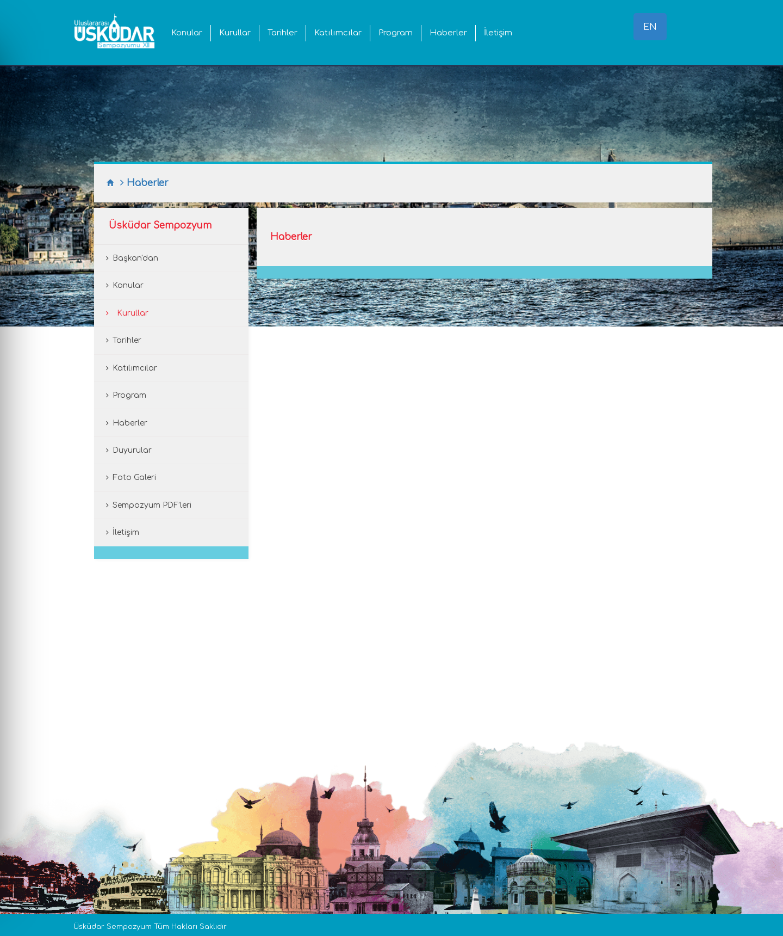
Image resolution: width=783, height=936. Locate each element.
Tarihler (282, 33)
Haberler (448, 33)
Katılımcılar (338, 33)
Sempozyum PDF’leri (152, 505)
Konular (186, 33)
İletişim (498, 33)
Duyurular (132, 450)
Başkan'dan (135, 258)
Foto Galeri (134, 477)
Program (395, 33)
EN (650, 27)
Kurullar (235, 33)
